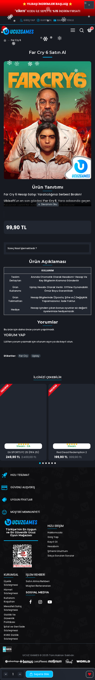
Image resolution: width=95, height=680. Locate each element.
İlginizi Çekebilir (47, 377)
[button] (40, 463)
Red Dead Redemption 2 (72, 452)
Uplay (35, 356)
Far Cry (23, 356)
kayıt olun (66, 341)
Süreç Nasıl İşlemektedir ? (22, 248)
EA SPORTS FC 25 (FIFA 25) (23, 452)
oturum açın (44, 341)
